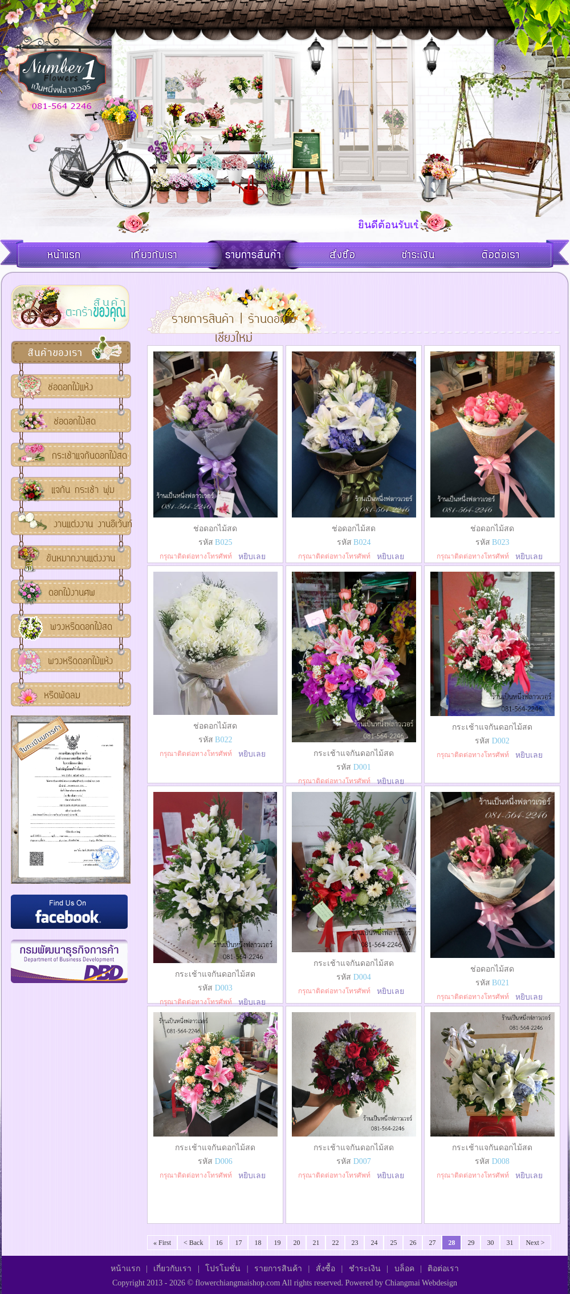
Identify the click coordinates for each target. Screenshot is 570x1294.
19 (277, 1243)
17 (238, 1243)
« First (162, 1243)
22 (335, 1243)
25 (393, 1243)
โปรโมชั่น (223, 1268)
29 (470, 1243)
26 (412, 1243)
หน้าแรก (125, 1268)
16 (218, 1243)
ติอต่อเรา (443, 1268)
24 (373, 1243)
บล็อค (404, 1268)
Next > (535, 1243)
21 (315, 1243)
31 (509, 1243)
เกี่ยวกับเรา (172, 1268)
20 (296, 1243)
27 (432, 1243)
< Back (193, 1243)
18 (257, 1243)
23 (354, 1243)
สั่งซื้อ (325, 1268)
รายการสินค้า (278, 1268)
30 (490, 1243)
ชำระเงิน (365, 1268)
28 (451, 1243)
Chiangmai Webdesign (421, 1283)
